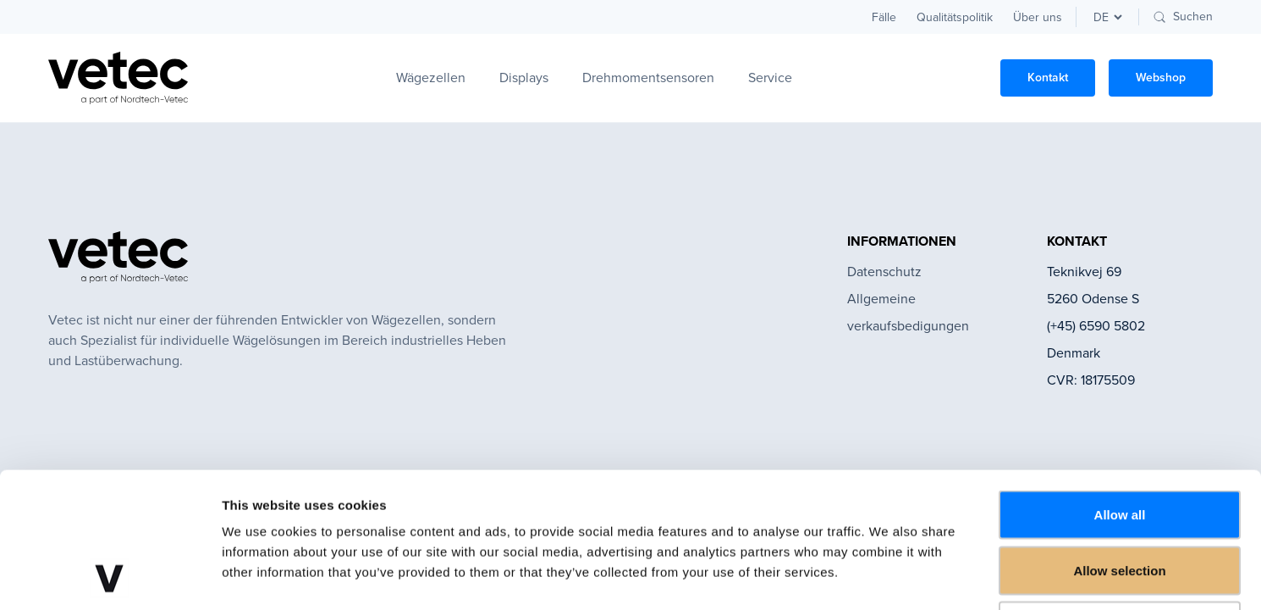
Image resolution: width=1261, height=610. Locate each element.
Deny (1120, 498)
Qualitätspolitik (955, 17)
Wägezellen (430, 77)
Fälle (884, 17)
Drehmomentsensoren (648, 77)
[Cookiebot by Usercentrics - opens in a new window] (110, 577)
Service (770, 77)
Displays (523, 77)
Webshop (1161, 77)
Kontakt (1047, 77)
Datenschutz (884, 271)
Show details (888, 576)
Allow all (1120, 387)
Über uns (1037, 17)
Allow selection (1119, 443)
